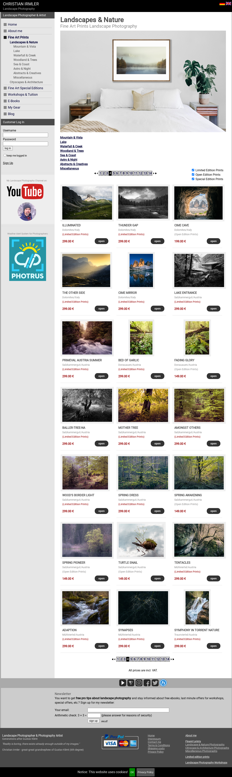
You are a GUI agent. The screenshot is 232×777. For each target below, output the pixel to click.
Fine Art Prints (18, 37)
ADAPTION (69, 630)
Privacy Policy (145, 772)
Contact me (154, 742)
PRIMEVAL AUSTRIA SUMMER (82, 360)
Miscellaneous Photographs (201, 751)
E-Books (14, 101)
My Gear (14, 107)
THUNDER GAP (128, 225)
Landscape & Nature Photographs (204, 744)
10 (130, 173)
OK (132, 772)
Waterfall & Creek (24, 55)
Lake (16, 51)
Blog (11, 114)
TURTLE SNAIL (128, 562)
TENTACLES (182, 562)
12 (140, 173)
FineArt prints (193, 741)
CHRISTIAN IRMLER (21, 4)
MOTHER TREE (128, 428)
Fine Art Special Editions (25, 88)
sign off (104, 721)
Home (12, 24)
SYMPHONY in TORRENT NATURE (196, 630)
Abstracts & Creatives (27, 73)
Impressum (154, 738)
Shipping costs (156, 748)
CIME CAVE (181, 225)
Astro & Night (22, 68)
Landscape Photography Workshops (206, 762)
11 (135, 173)
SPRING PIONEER (73, 562)
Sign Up (8, 163)
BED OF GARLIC (128, 360)
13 (145, 173)
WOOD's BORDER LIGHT (78, 495)
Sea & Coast (21, 64)
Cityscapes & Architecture (26, 82)
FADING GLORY (184, 360)
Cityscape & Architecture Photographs (207, 747)
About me (15, 31)
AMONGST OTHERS (187, 428)
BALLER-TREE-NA (73, 428)
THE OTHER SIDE (73, 293)
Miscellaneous (22, 77)
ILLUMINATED (71, 225)
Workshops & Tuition (23, 94)
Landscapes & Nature (24, 42)
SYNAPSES (125, 630)
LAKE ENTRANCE (185, 293)
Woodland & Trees (25, 60)
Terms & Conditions (159, 745)
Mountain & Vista (24, 46)
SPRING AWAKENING (188, 495)
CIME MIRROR (127, 293)
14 (150, 173)
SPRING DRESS (128, 495)
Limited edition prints (197, 756)
